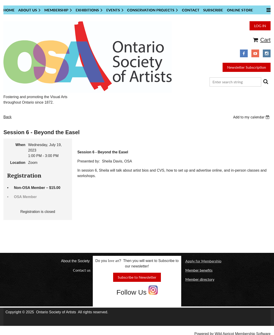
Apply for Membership (203, 261)
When (20, 145)
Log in (260, 26)
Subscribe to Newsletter (137, 277)
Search (265, 81)
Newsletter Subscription (246, 67)
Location (17, 163)
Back (7, 117)
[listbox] (252, 117)
